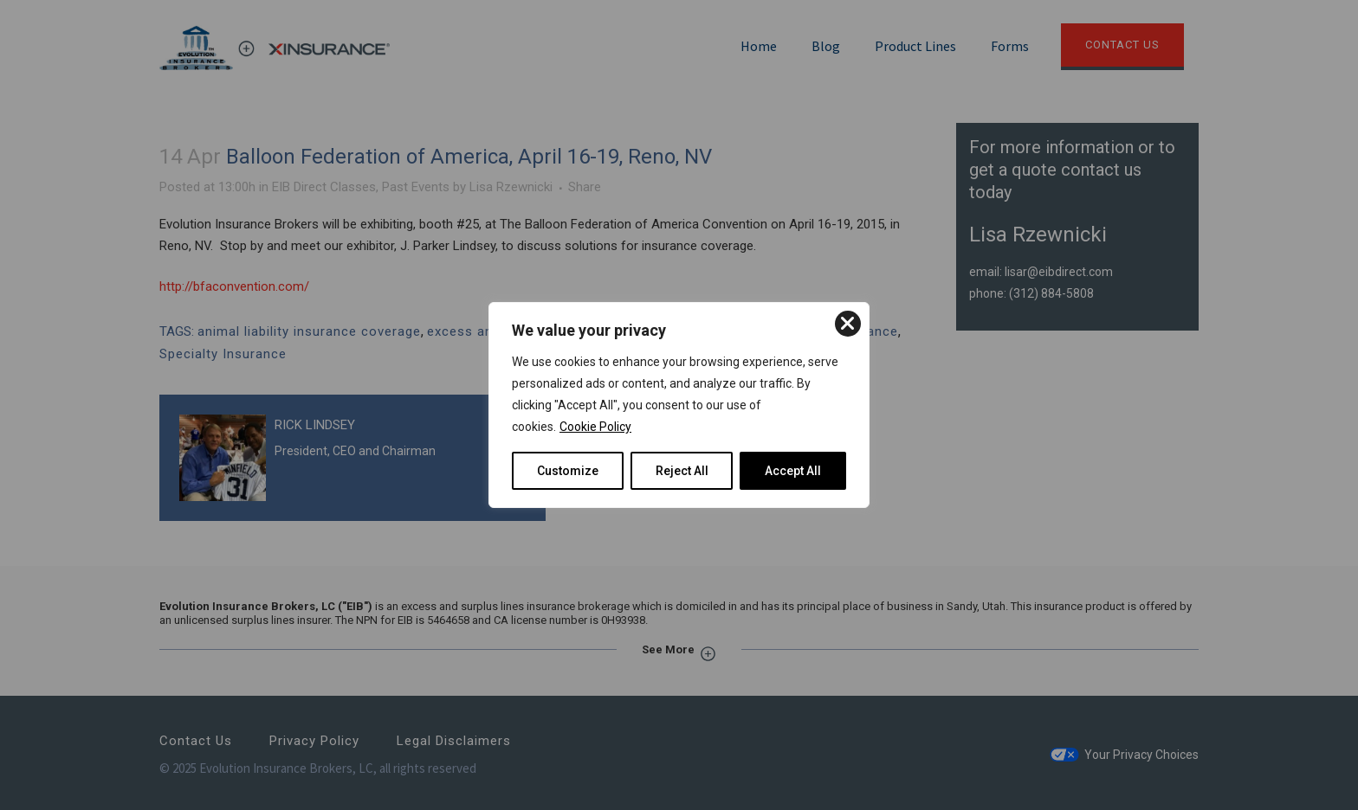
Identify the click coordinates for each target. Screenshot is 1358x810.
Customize (567, 471)
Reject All (682, 471)
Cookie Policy (595, 427)
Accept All (793, 471)
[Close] (848, 324)
